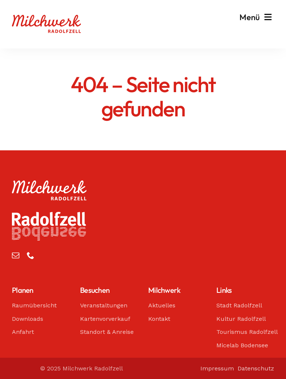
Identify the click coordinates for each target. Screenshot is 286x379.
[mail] (15, 255)
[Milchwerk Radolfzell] (46, 18)
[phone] (30, 255)
